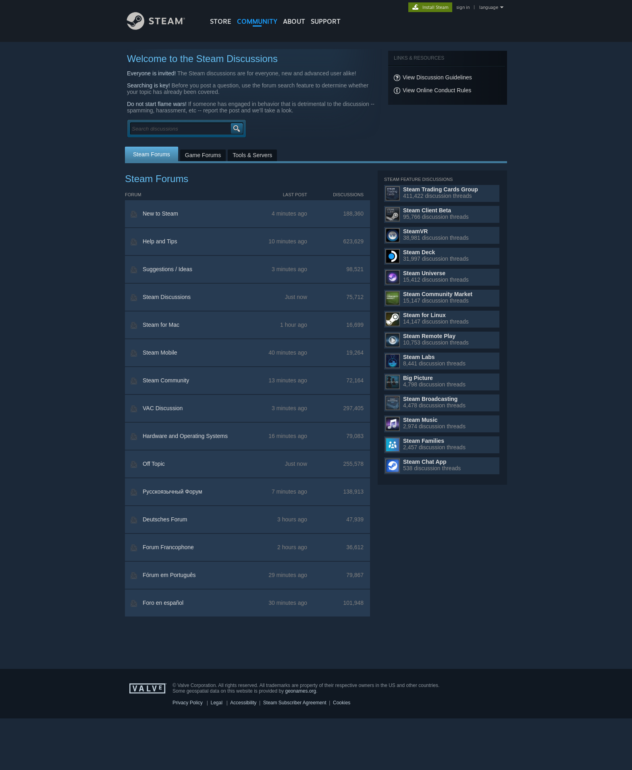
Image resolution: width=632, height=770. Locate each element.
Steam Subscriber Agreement (294, 703)
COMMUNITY (257, 21)
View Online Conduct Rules (437, 90)
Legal (216, 703)
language (488, 7)
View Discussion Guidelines (437, 77)
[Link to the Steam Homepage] (162, 27)
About (294, 21)
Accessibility (243, 703)
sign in (463, 7)
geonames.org (300, 691)
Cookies (341, 703)
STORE (220, 21)
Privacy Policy (188, 703)
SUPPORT (326, 21)
